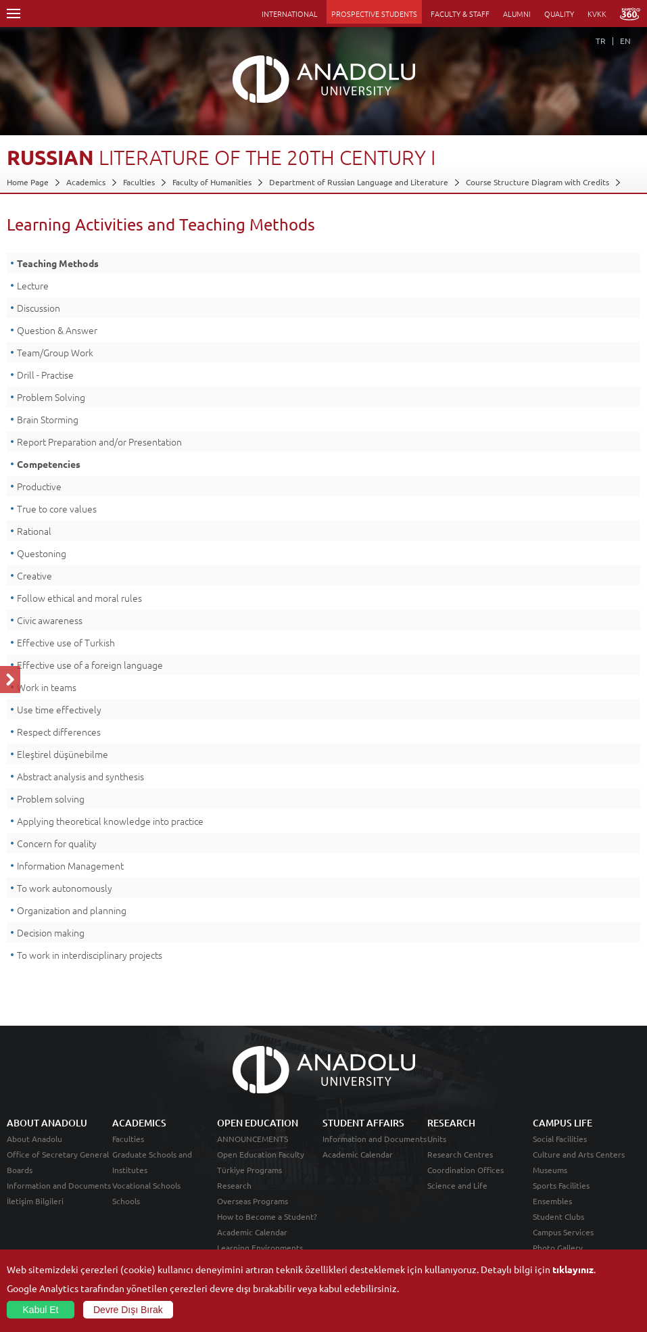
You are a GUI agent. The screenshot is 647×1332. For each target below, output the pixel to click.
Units (436, 1138)
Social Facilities (560, 1138)
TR (601, 40)
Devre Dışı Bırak (128, 1309)
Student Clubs (558, 1216)
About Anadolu (34, 1138)
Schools (126, 1200)
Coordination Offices (465, 1169)
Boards (19, 1169)
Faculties (139, 181)
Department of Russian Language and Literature (358, 181)
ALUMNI (517, 13)
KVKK (597, 13)
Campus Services (563, 1232)
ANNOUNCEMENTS (252, 1138)
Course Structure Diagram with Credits (537, 181)
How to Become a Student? (267, 1216)
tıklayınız (573, 1269)
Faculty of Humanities (211, 181)
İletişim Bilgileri (35, 1200)
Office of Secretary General (58, 1154)
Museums (550, 1169)
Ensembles (552, 1200)
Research (234, 1185)
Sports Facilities (561, 1185)
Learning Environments (260, 1247)
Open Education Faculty (260, 1154)
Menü (13, 13)
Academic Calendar (252, 1232)
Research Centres (460, 1154)
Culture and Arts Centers (579, 1154)
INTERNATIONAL (290, 13)
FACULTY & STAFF (460, 13)
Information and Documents (59, 1185)
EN (625, 40)
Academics (85, 181)
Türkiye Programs (249, 1169)
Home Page (28, 181)
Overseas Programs (252, 1200)
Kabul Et (41, 1309)
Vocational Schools (146, 1185)
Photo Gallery (558, 1247)
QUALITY (559, 13)
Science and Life (457, 1185)
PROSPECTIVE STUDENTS (374, 13)
